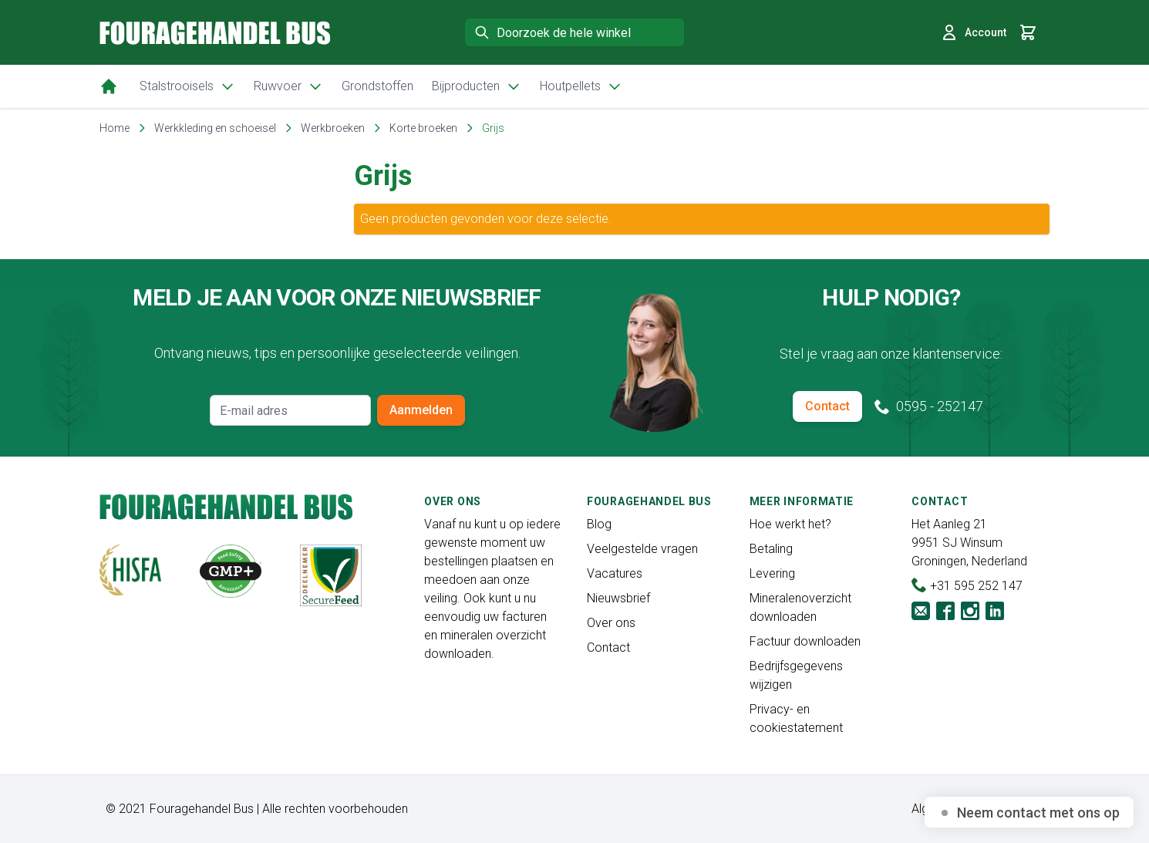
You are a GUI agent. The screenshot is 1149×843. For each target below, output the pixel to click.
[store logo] (215, 33)
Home (114, 128)
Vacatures (614, 573)
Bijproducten (476, 86)
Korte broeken (423, 128)
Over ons (611, 622)
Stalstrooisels (187, 86)
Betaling (771, 548)
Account (973, 32)
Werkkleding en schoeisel (215, 128)
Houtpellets (581, 86)
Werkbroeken (333, 128)
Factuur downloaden (805, 641)
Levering (772, 573)
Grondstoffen (377, 86)
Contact (827, 406)
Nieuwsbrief (618, 598)
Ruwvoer (288, 86)
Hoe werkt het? (790, 524)
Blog (599, 524)
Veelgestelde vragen (642, 548)
